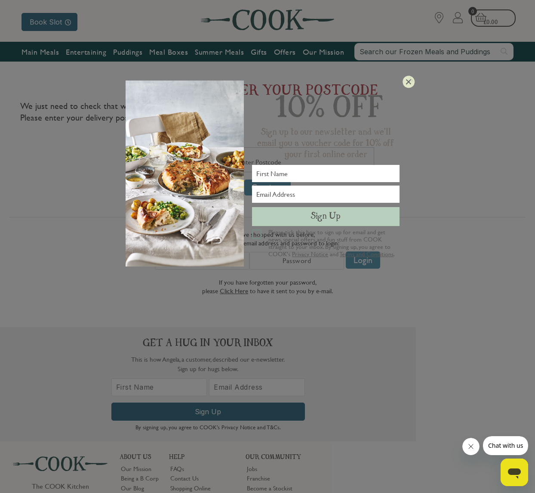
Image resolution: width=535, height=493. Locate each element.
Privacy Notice (310, 253)
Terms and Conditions (367, 253)
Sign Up (326, 216)
